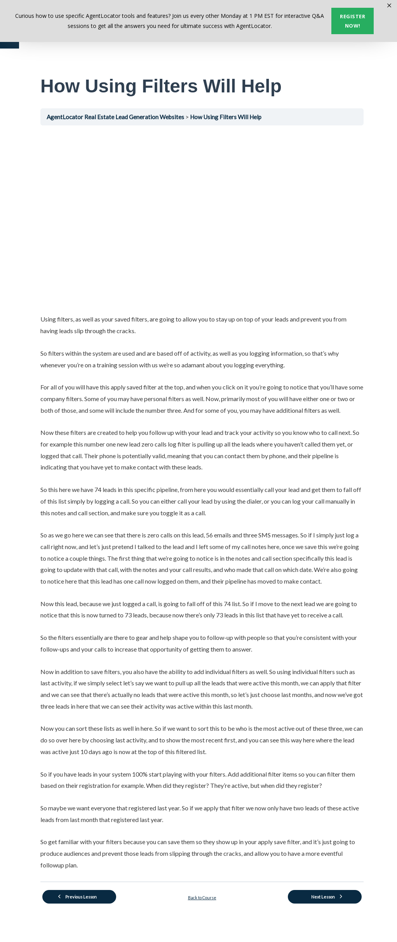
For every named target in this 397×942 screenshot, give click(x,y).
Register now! (352, 21)
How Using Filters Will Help (225, 116)
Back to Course (202, 897)
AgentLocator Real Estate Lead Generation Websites (116, 116)
